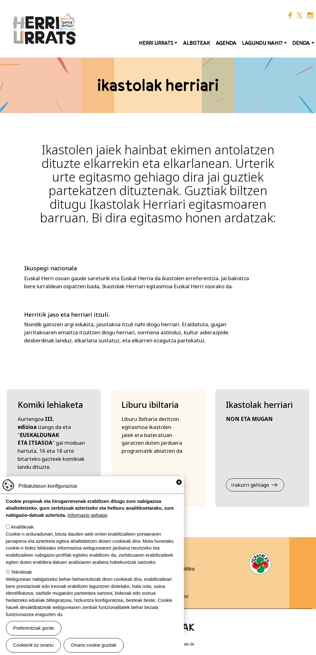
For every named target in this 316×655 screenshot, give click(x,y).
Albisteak (196, 43)
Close (179, 487)
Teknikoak (21, 577)
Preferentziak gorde (33, 633)
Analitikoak (22, 532)
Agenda (226, 43)
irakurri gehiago (250, 485)
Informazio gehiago (87, 520)
